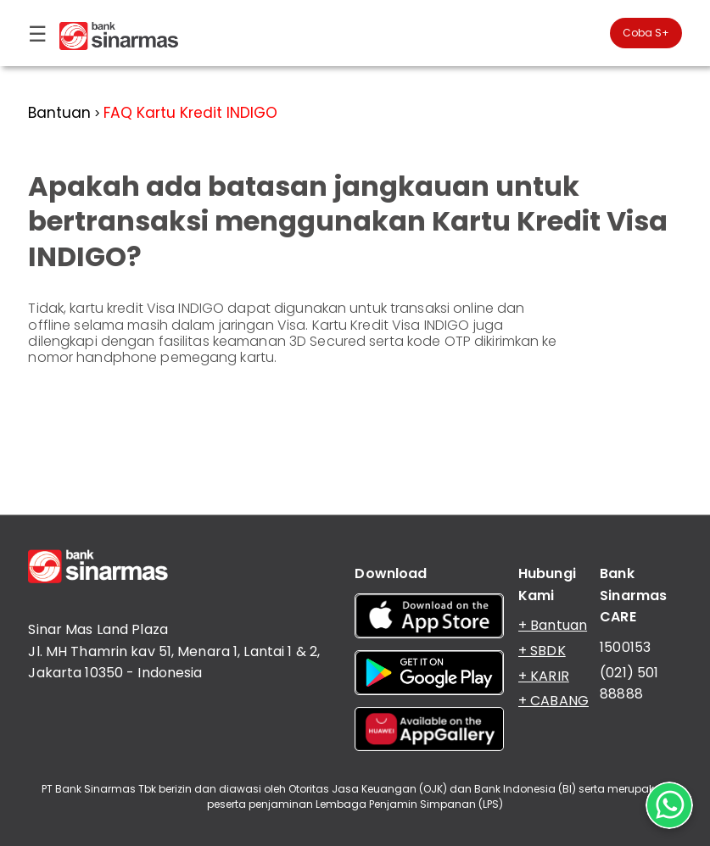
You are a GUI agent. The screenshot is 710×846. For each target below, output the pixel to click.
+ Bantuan (552, 625)
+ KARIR (543, 676)
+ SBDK (542, 650)
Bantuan (59, 113)
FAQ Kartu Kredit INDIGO (190, 113)
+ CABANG (553, 700)
